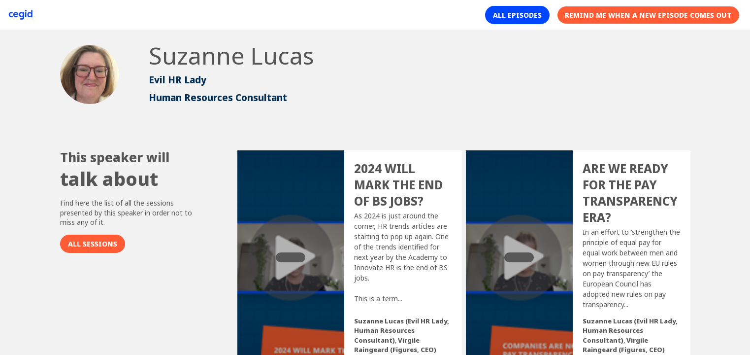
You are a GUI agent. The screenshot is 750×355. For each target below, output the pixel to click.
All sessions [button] (92, 243)
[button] (517, 15)
